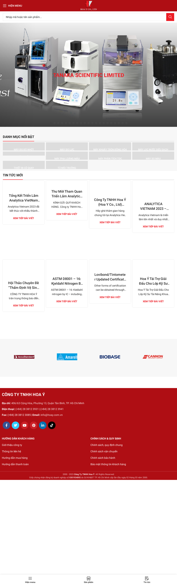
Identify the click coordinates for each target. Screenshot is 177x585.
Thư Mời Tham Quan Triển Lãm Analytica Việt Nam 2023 (66, 196)
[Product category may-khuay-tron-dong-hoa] (110, 146)
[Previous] (4, 75)
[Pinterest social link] (33, 425)
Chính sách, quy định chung (106, 444)
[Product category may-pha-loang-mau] (67, 156)
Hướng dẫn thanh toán (15, 464)
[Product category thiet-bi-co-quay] (24, 165)
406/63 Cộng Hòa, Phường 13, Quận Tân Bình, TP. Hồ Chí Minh (47, 403)
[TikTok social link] (52, 425)
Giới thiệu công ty (12, 444)
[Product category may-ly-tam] (24, 154)
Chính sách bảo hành (102, 457)
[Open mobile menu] (12, 5)
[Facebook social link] (6, 425)
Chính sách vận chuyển (103, 451)
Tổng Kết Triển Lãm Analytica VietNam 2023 (23, 200)
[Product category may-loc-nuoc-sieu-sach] (153, 146)
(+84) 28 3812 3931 (27, 409)
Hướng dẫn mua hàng (15, 457)
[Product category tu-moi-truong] (67, 165)
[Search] (88, 17)
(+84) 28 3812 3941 (52, 409)
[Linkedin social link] (42, 425)
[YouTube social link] (24, 425)
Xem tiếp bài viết (23, 218)
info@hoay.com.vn (52, 414)
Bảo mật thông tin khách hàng (108, 464)
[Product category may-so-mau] (153, 156)
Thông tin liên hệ (11, 451)
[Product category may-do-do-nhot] (24, 146)
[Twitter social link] (15, 425)
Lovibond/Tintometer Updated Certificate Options (110, 279)
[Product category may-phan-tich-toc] (110, 156)
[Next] (173, 75)
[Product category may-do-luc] (67, 146)
